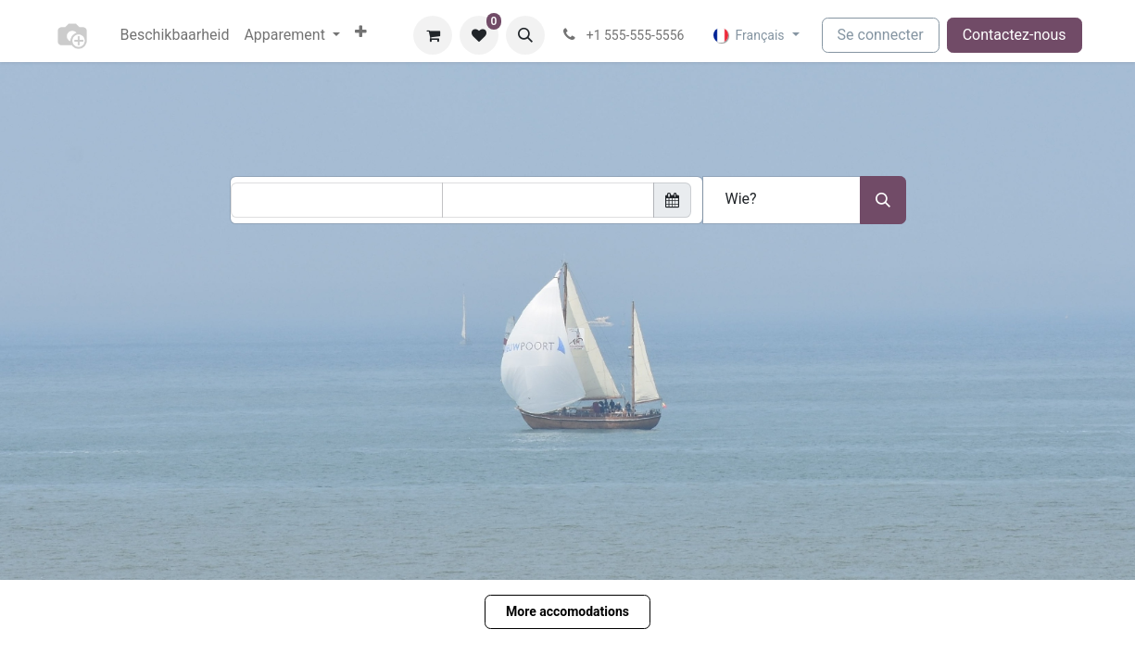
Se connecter (881, 35)
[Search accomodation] (883, 200)
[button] (525, 35)
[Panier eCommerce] (432, 35)
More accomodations (567, 611)
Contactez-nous (1014, 35)
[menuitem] (175, 35)
